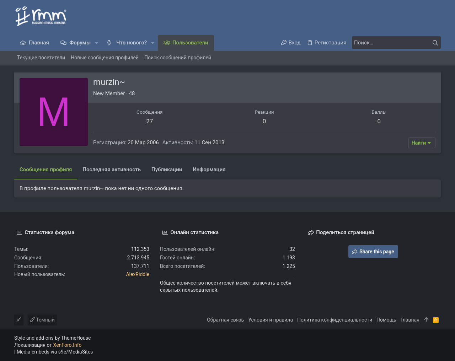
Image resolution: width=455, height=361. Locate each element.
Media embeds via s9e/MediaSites (55, 352)
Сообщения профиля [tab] (46, 169)
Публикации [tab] (166, 169)
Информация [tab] (209, 169)
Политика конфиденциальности (334, 320)
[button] (96, 42)
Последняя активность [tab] (111, 169)
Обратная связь (225, 320)
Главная (410, 320)
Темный (42, 320)
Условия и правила (270, 320)
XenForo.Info (67, 345)
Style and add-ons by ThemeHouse (52, 338)
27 (149, 121)
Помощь (386, 320)
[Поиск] (396, 42)
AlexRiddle (137, 274)
